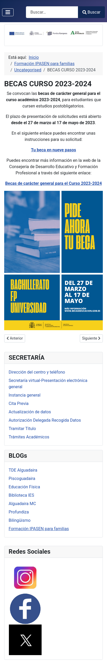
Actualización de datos (30, 411)
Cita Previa (19, 403)
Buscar (91, 12)
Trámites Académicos (29, 436)
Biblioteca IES (21, 495)
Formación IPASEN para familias (39, 528)
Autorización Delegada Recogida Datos (45, 420)
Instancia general (25, 395)
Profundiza (19, 512)
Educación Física (24, 486)
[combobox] (52, 12)
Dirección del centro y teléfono (37, 372)
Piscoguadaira (22, 478)
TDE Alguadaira (23, 470)
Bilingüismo (20, 520)
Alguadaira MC (22, 503)
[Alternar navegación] (8, 12)
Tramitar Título (22, 428)
